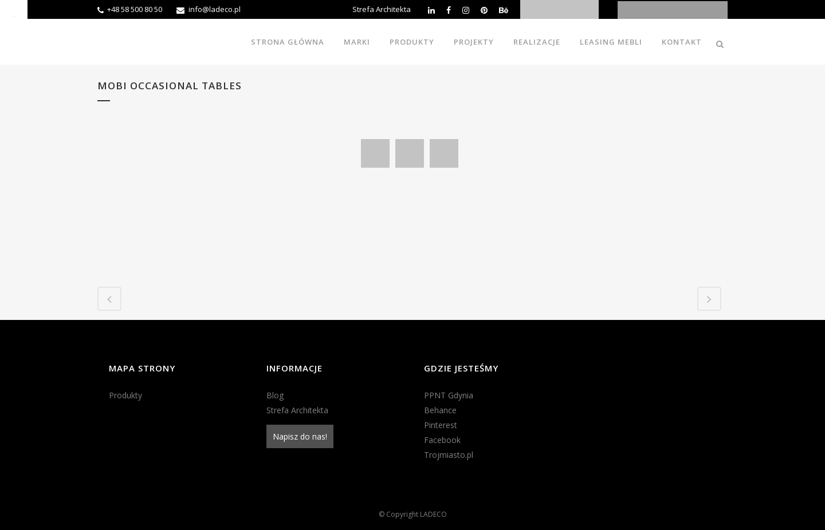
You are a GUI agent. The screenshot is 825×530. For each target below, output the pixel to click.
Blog (275, 395)
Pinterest (440, 425)
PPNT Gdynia (448, 395)
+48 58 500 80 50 (134, 9)
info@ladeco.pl (214, 9)
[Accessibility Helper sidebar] (14, 13)
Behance (440, 410)
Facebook (442, 439)
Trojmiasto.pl (448, 454)
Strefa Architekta (381, 9)
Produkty (125, 395)
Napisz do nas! (300, 436)
